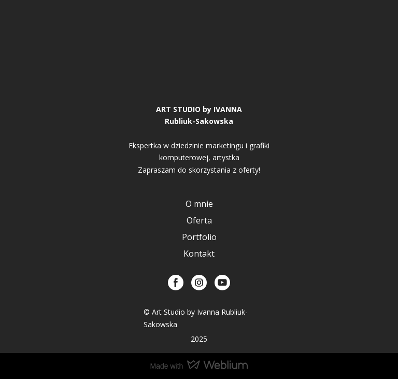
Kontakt (199, 253)
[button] (175, 282)
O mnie (199, 203)
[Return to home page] (199, 70)
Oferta (199, 220)
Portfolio (199, 237)
